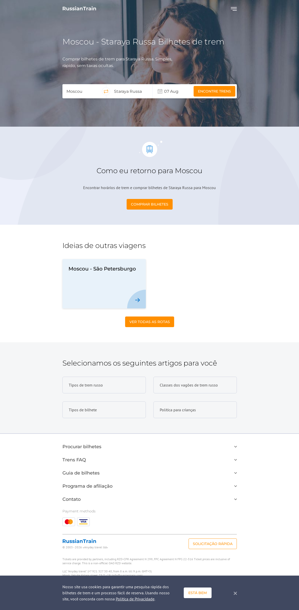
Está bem (197, 593)
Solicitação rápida (213, 543)
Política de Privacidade (135, 598)
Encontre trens (214, 91)
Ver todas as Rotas (149, 322)
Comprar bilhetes (149, 204)
